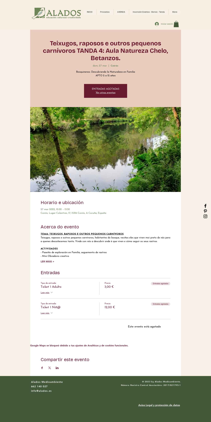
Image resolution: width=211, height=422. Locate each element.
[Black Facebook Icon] (205, 205)
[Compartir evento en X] (49, 368)
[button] (104, 12)
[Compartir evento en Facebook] (42, 368)
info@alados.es (41, 390)
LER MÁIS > (47, 261)
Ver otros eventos (105, 93)
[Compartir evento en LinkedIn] (57, 368)
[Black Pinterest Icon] (205, 211)
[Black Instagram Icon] (205, 216)
